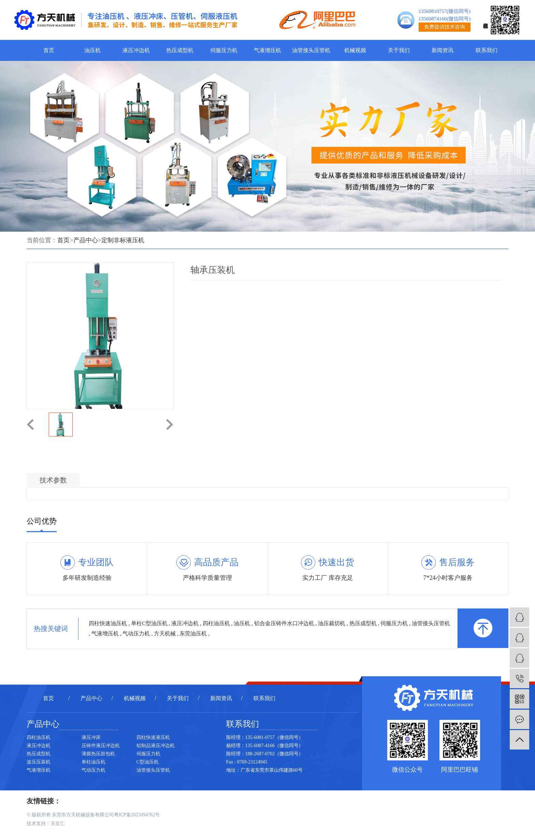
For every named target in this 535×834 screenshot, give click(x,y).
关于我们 (399, 50)
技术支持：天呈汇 (46, 823)
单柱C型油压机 (150, 623)
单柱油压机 (93, 761)
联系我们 (486, 50)
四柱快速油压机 (108, 623)
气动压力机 (136, 633)
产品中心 (85, 240)
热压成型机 (179, 50)
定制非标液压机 (122, 240)
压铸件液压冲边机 (101, 745)
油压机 (92, 50)
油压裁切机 (332, 623)
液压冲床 (91, 737)
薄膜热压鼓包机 (98, 753)
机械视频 (355, 50)
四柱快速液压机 (153, 737)
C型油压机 (147, 761)
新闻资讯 (442, 50)
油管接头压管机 (311, 50)
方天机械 (165, 633)
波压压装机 (38, 761)
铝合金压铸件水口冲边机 (285, 623)
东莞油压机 (193, 633)
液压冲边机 (136, 50)
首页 (48, 50)
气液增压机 (267, 50)
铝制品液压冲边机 (155, 745)
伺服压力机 (223, 50)
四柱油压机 (217, 623)
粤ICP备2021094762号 (137, 814)
